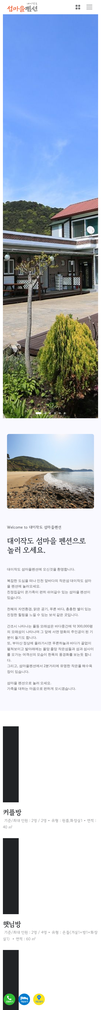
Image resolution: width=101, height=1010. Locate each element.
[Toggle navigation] (89, 7)
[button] (38, 413)
